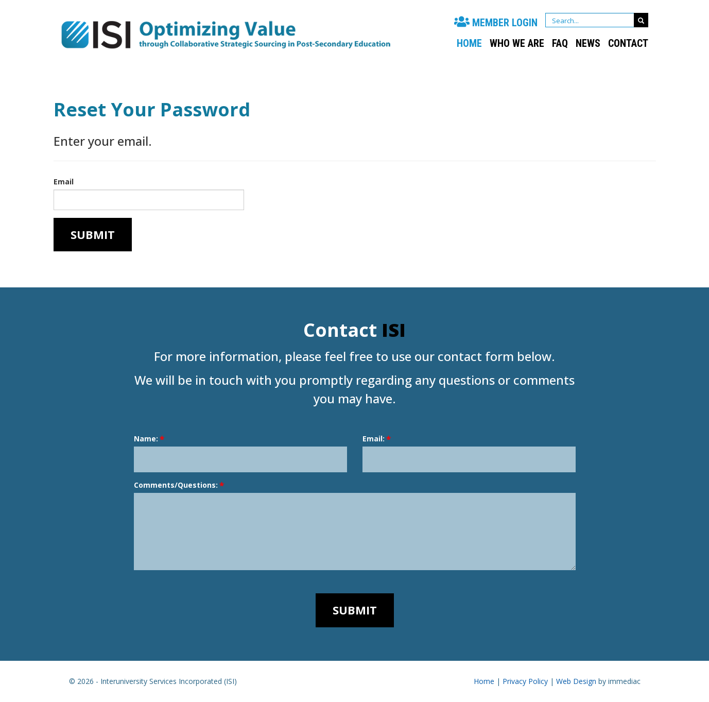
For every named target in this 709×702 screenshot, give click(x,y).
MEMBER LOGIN (496, 22)
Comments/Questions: (176, 485)
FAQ (560, 43)
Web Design (576, 681)
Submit (93, 234)
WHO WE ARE (517, 43)
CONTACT (628, 43)
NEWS (588, 43)
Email (64, 181)
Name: (146, 438)
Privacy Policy (525, 681)
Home (469, 43)
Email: (373, 438)
